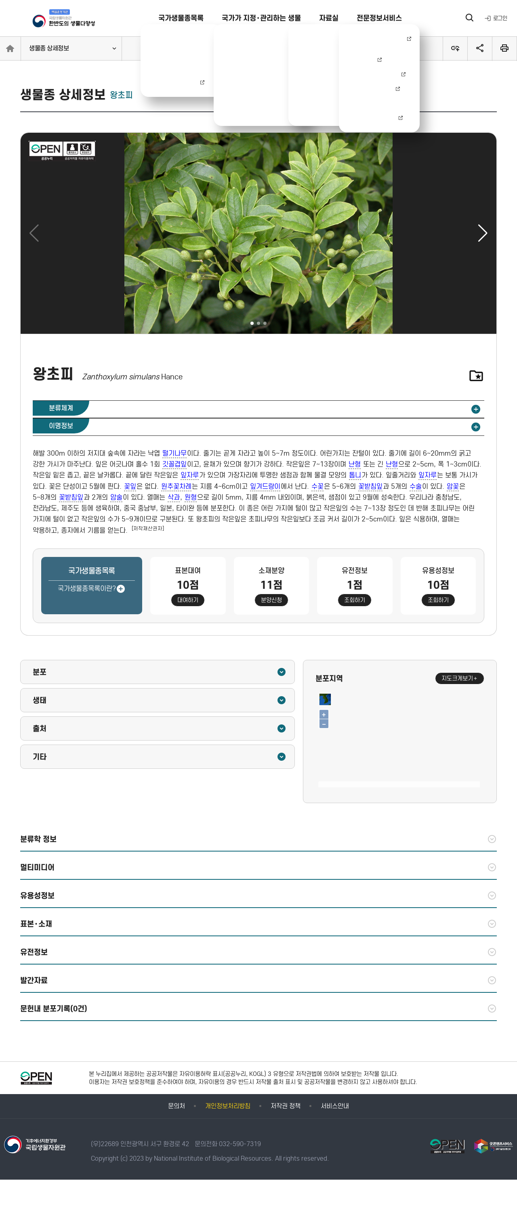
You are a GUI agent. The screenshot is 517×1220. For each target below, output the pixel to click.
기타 (159, 757)
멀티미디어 (258, 867)
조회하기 (354, 600)
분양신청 (271, 600)
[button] (482, 233)
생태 (159, 700)
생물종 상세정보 (49, 48)
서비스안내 (335, 1106)
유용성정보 (258, 895)
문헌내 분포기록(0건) (258, 1008)
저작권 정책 (286, 1106)
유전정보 (258, 952)
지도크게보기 (459, 678)
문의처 (176, 1106)
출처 (159, 728)
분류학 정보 (258, 839)
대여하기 (187, 600)
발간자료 (258, 980)
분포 (159, 672)
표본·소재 (258, 924)
